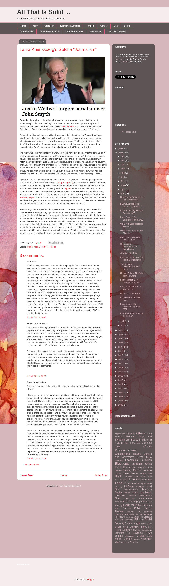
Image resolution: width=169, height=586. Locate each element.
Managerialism (131, 489)
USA (149, 535)
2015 (121, 367)
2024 (121, 330)
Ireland (144, 479)
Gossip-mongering (64, 182)
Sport (125, 527)
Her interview (68, 126)
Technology (146, 530)
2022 (121, 338)
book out (119, 59)
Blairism (129, 436)
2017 (121, 359)
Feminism (130, 467)
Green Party (146, 473)
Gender (103, 26)
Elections (122, 463)
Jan (123, 325)
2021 (121, 342)
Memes (126, 492)
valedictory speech (28, 197)
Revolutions (120, 514)
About (35, 26)
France (118, 470)
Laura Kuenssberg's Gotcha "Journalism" (58, 49)
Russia (139, 514)
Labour (120, 483)
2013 (121, 376)
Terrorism (119, 533)
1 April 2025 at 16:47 (36, 317)
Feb (123, 321)
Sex (116, 26)
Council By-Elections (49, 31)
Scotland (148, 517)
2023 (121, 334)
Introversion (133, 479)
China (118, 446)
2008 (121, 396)
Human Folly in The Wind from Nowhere (132, 274)
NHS (134, 498)
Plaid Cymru (146, 501)
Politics (44, 247)
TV (136, 535)
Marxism (147, 489)
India (124, 480)
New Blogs (122, 498)
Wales (136, 539)
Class (147, 446)
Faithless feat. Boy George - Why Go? (130, 281)
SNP (141, 519)
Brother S (126, 443)
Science (139, 517)
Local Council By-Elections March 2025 (131, 218)
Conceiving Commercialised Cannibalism (129, 246)
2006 (121, 405)
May (123, 185)
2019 (121, 351)
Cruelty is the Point (129, 253)
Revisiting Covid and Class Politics (130, 238)
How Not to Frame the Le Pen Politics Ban (132, 198)
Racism (119, 511)
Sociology (49, 26)
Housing (129, 476)
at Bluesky (126, 61)
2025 (121, 152)
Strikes (136, 530)
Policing (119, 505)
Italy (150, 479)
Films (139, 467)
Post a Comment (32, 464)
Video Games (26, 31)
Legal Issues (146, 483)
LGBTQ (118, 486)
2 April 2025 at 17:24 (36, 458)
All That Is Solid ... (43, 12)
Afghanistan (120, 434)
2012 (121, 380)
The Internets (134, 532)
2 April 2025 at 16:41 (36, 376)
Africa (129, 433)
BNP (128, 440)
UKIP (142, 535)
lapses (68, 188)
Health (118, 476)
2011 (121, 384)
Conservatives (126, 450)
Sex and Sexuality (124, 519)
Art (150, 433)
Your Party (124, 542)
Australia (118, 437)
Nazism (132, 495)
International (95, 31)
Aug (123, 173)
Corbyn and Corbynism (133, 455)
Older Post (101, 475)
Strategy (127, 529)
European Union (142, 463)
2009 (121, 392)
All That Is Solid (129, 132)
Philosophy (134, 501)
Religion (52, 247)
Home (23, 26)
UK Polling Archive (74, 31)
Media (37, 247)
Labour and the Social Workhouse (130, 287)
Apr (123, 189)
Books (127, 26)
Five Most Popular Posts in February (131, 314)
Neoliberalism (145, 495)
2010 (121, 388)
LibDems (129, 486)
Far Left (90, 26)
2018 (121, 355)
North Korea (145, 498)
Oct (123, 164)
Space (118, 527)
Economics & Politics (70, 26)
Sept (123, 168)
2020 (121, 347)
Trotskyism (129, 536)
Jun (123, 181)
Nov (123, 160)
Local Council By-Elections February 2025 (130, 306)
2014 (121, 372)
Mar (123, 193)
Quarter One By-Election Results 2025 (131, 211)
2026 (121, 148)
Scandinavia (129, 517)
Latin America (132, 483)
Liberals (140, 486)
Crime (30, 247)
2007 (121, 400)
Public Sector (143, 508)
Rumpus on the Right (130, 293)
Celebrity (136, 443)
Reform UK (134, 511)
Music (148, 492)
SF (136, 519)
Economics (131, 460)
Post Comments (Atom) (70, 486)
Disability (119, 460)
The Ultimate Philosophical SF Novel (129, 266)
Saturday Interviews (117, 31)
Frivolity (127, 470)
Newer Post (26, 475)
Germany (147, 470)
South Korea (146, 524)
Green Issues (130, 473)
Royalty (130, 514)
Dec (123, 156)
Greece (118, 473)
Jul (122, 177)
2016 (121, 363)
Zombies (134, 542)
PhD (125, 501)
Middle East (138, 492)
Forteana (147, 467)
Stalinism (134, 527)
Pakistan (118, 501)
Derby (149, 457)
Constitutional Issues (128, 453)
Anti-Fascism (140, 433)
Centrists (147, 442)
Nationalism (120, 495)
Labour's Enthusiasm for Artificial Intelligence (131, 258)
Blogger (90, 579)
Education (146, 460)
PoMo (138, 505)
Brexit (142, 439)
